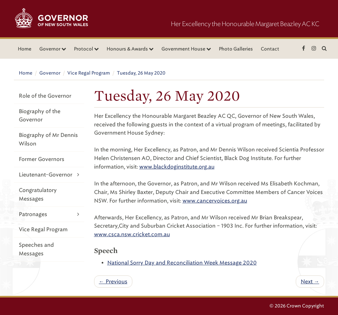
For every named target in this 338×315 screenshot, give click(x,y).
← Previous (113, 281)
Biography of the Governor (39, 115)
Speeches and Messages (36, 249)
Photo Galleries (236, 49)
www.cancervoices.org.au (215, 201)
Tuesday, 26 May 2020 (141, 73)
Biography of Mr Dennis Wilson (48, 139)
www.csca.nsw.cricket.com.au (132, 234)
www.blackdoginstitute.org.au (177, 167)
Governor (49, 73)
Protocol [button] (86, 49)
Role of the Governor (45, 96)
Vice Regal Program (88, 73)
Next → (310, 281)
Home (24, 49)
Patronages (49, 214)
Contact (270, 49)
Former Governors (41, 159)
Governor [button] (52, 49)
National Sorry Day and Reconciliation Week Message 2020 (182, 263)
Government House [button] (186, 49)
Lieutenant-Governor (49, 175)
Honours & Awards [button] (130, 49)
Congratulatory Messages (38, 194)
